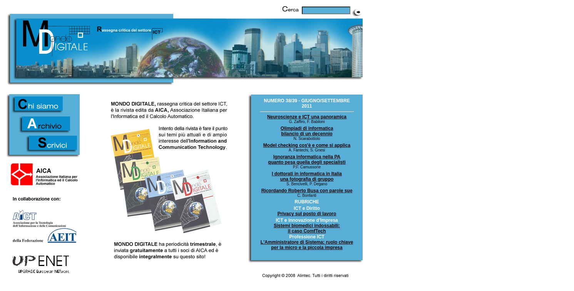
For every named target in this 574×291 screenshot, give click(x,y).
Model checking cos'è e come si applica (306, 145)
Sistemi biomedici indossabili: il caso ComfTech (307, 228)
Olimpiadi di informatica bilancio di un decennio (307, 131)
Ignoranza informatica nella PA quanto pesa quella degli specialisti (306, 159)
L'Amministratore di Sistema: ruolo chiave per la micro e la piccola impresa (307, 244)
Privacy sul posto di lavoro (307, 213)
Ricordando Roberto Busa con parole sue (307, 190)
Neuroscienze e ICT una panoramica (306, 117)
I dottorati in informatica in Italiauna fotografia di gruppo (307, 176)
